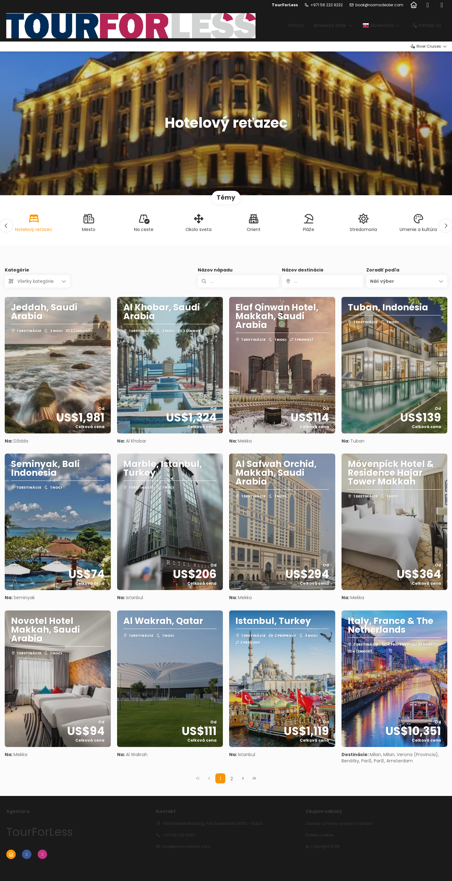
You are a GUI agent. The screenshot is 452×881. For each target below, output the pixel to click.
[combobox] (322, 281)
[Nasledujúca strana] (243, 778)
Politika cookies (319, 835)
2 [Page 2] (231, 779)
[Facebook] (428, 5)
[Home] (413, 5)
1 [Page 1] (220, 779)
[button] (6, 225)
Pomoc (296, 25)
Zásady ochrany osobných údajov (339, 823)
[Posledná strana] (254, 778)
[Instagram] (442, 5)
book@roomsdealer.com (379, 5)
